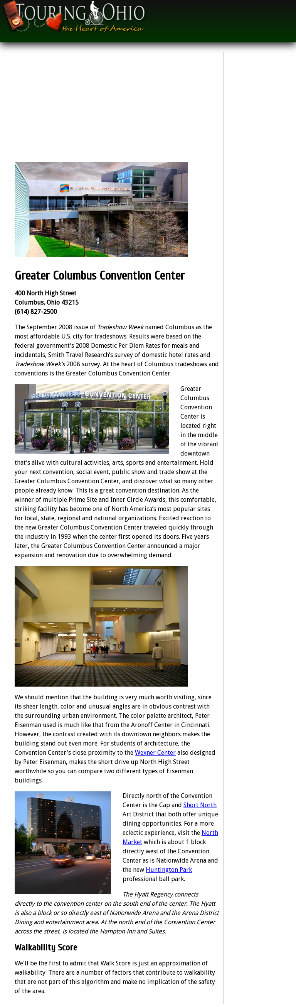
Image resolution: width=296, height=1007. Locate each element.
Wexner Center (155, 752)
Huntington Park (169, 869)
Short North (200, 805)
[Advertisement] (117, 108)
